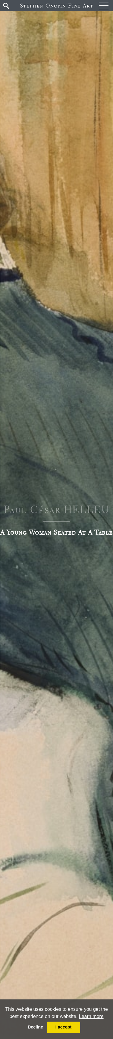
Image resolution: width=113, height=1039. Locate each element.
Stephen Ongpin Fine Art (56, 5)
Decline (35, 1027)
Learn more (91, 1016)
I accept (63, 1027)
